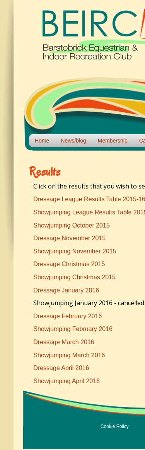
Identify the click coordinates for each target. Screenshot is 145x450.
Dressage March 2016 (63, 342)
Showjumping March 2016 (69, 355)
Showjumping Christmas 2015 (74, 277)
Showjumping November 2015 (74, 251)
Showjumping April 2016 (66, 381)
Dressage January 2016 (66, 290)
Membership (113, 141)
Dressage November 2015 (69, 238)
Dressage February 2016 (67, 316)
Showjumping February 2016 (73, 329)
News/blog (73, 141)
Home (42, 141)
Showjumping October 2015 (71, 225)
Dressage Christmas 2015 (69, 264)
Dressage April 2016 (61, 368)
